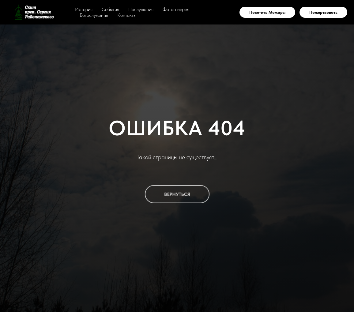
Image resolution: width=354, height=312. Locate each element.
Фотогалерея (176, 9)
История (83, 9)
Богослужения (94, 15)
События (110, 9)
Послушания (140, 9)
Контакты (126, 15)
